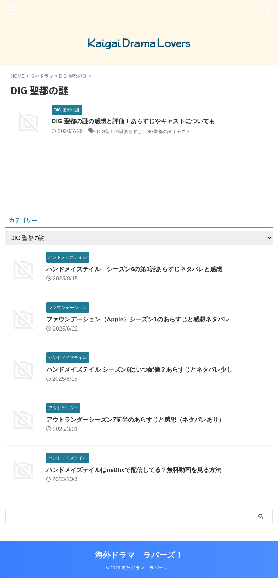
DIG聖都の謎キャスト (183, 132)
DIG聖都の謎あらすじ (125, 132)
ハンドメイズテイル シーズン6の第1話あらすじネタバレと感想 (139, 269)
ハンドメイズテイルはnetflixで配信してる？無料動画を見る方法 (138, 469)
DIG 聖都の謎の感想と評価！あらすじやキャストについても (138, 121)
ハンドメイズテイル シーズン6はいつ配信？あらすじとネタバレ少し (145, 369)
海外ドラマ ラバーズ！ (139, 555)
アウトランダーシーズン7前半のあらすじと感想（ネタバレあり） (140, 419)
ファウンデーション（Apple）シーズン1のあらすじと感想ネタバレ (143, 319)
